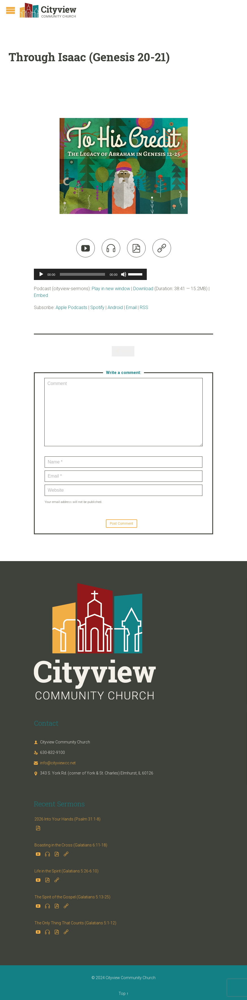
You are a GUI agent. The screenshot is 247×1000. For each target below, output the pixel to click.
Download (143, 288)
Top (122, 993)
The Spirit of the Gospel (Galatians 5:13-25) (72, 897)
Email (131, 307)
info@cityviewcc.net (55, 763)
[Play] (41, 274)
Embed (41, 295)
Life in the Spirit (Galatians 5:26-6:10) (66, 871)
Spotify (97, 307)
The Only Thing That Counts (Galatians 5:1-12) (75, 923)
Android (115, 307)
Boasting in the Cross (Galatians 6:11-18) (70, 845)
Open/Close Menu (10, 10)
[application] (90, 274)
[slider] (82, 274)
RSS (144, 307)
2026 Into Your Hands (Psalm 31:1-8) (67, 819)
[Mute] (123, 274)
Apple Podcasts (71, 307)
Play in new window (111, 288)
